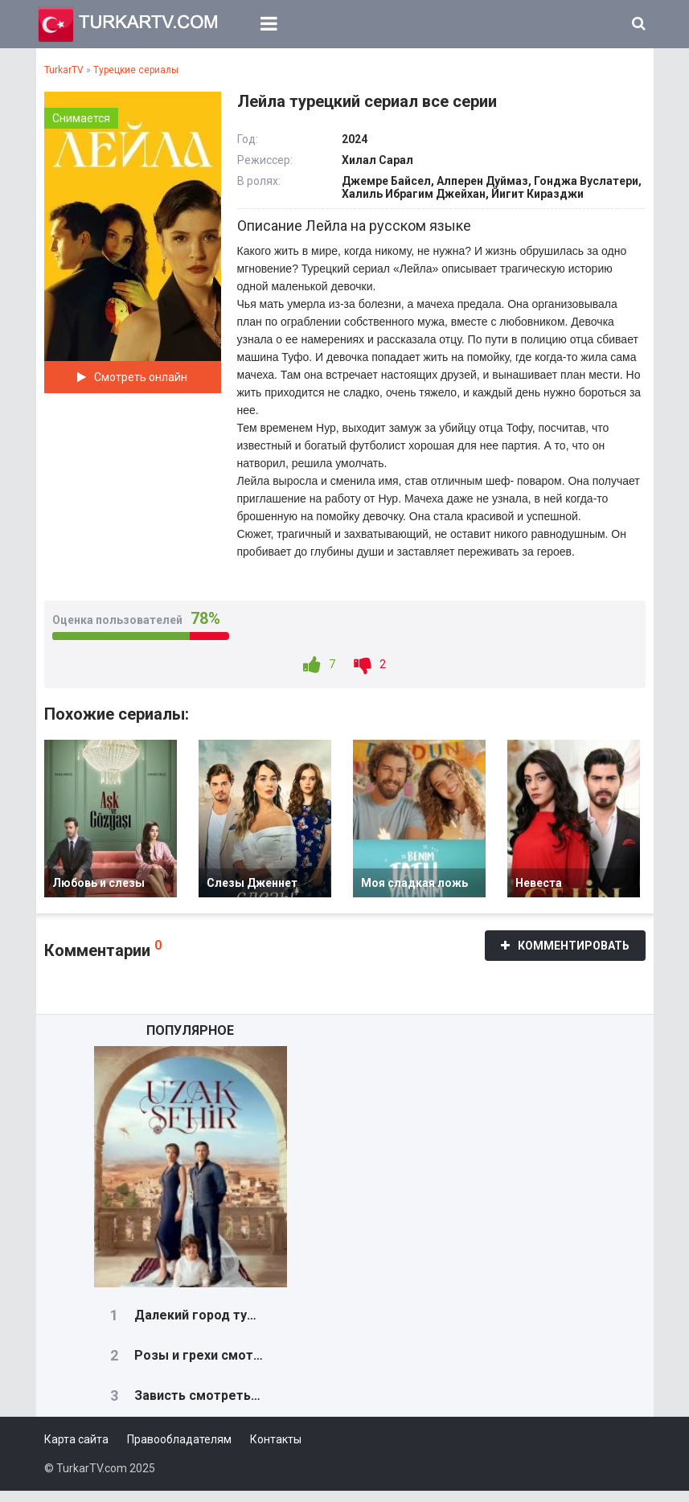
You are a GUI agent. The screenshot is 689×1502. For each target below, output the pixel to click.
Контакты (275, 1450)
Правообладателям (179, 1450)
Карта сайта (76, 1450)
